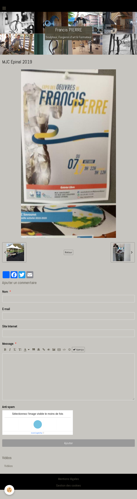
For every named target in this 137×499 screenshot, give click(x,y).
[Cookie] (9, 490)
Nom (5, 292)
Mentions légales (68, 479)
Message (7, 344)
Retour (68, 252)
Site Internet (9, 326)
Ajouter (68, 443)
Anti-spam (8, 407)
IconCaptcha (36, 433)
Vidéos (8, 466)
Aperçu (78, 349)
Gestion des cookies (68, 485)
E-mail (6, 309)
